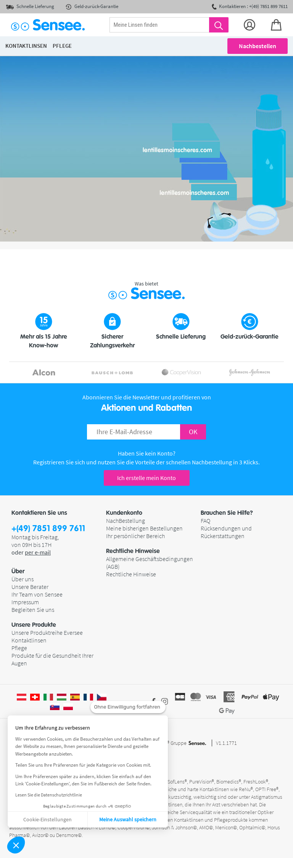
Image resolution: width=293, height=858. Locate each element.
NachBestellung (125, 520)
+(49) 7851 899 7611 (48, 528)
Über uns (22, 579)
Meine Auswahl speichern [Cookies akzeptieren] (127, 819)
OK (193, 431)
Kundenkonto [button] (124, 513)
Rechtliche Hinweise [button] (133, 551)
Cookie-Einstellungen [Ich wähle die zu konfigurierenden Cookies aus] (47, 819)
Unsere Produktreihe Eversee (47, 632)
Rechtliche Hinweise (131, 574)
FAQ (205, 520)
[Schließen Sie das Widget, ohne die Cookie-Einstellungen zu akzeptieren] (128, 707)
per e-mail (38, 552)
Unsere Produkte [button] (33, 625)
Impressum (25, 602)
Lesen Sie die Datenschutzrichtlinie (48, 795)
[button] (16, 845)
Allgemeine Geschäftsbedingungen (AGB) (149, 562)
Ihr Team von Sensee (37, 594)
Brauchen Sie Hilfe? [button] (227, 513)
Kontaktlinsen (29, 640)
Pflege (19, 648)
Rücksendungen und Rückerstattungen (226, 532)
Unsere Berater (29, 586)
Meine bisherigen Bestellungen (144, 528)
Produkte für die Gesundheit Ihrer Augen (52, 659)
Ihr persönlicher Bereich (135, 536)
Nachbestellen (257, 46)
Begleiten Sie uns (32, 609)
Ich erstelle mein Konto (146, 478)
